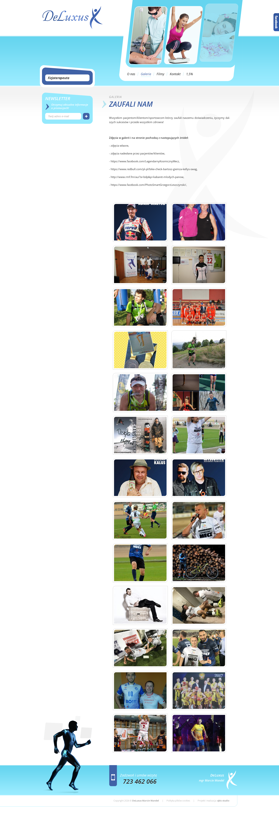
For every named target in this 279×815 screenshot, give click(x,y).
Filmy (160, 74)
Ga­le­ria (115, 97)
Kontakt (175, 74)
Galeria (146, 74)
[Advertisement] (67, 157)
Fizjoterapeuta (58, 78)
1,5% (189, 74)
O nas (131, 74)
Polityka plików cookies (178, 800)
